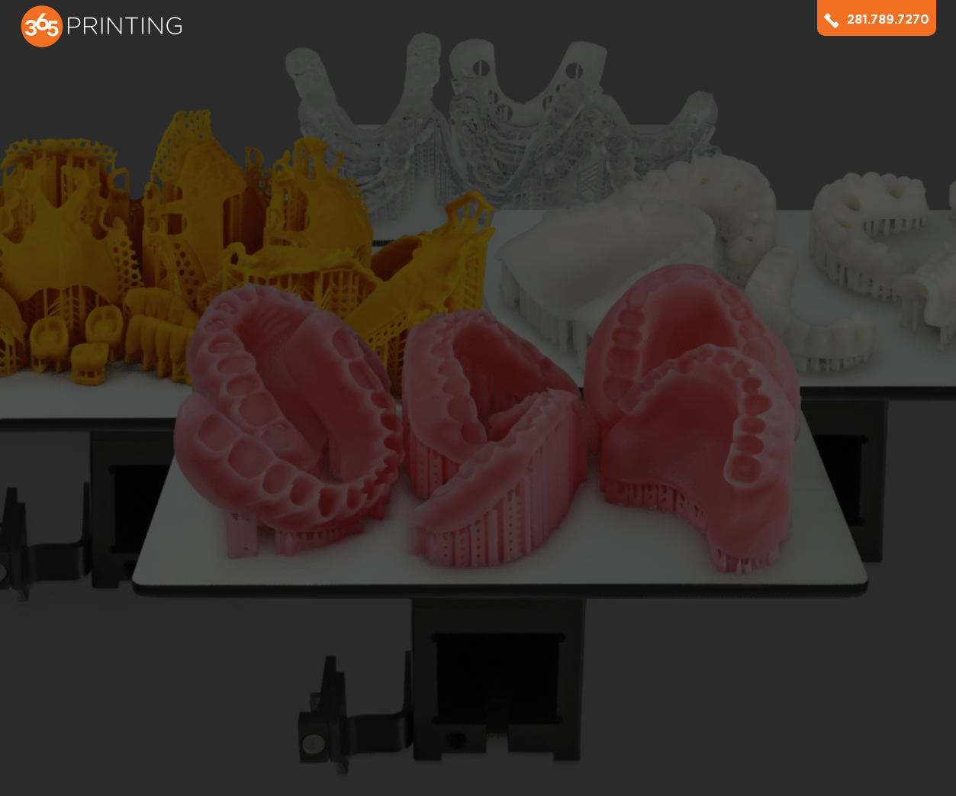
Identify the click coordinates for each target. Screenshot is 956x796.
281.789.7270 (876, 19)
